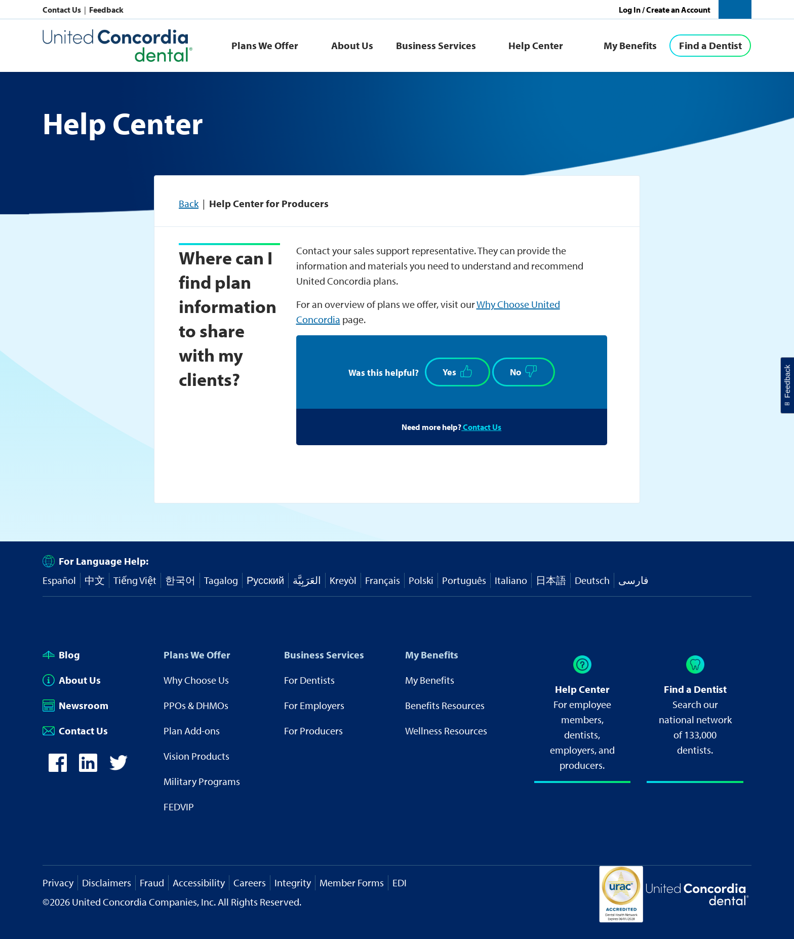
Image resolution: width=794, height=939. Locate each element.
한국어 (180, 580)
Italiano (511, 580)
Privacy (58, 882)
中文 (95, 580)
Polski (421, 580)
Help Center (535, 45)
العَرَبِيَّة (307, 580)
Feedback (106, 10)
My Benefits (630, 45)
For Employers (314, 705)
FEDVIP (179, 806)
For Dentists (309, 680)
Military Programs (202, 781)
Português (464, 580)
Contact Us (63, 10)
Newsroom (75, 705)
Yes (457, 371)
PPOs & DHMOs (196, 705)
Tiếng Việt (134, 580)
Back (188, 203)
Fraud (152, 882)
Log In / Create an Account (664, 10)
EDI (399, 882)
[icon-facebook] (58, 768)
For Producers (313, 730)
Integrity (292, 882)
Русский (265, 580)
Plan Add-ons (192, 730)
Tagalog (221, 580)
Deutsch (592, 580)
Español (59, 580)
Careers (249, 882)
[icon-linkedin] (88, 768)
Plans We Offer (264, 45)
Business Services (436, 45)
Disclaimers (106, 882)
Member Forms (352, 882)
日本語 (551, 580)
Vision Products (196, 756)
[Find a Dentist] (710, 45)
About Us (352, 45)
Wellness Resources (446, 730)
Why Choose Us (196, 680)
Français (382, 580)
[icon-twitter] (118, 768)
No (523, 371)
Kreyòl (343, 580)
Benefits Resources (445, 705)
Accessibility (199, 882)
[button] (735, 9)
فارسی (633, 580)
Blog (61, 654)
